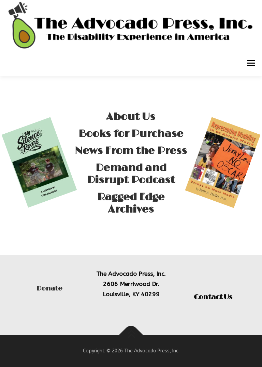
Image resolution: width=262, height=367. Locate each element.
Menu (250, 63)
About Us (130, 121)
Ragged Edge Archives (130, 207)
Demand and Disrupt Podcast (131, 178)
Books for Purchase (130, 138)
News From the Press (131, 155)
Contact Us (213, 297)
